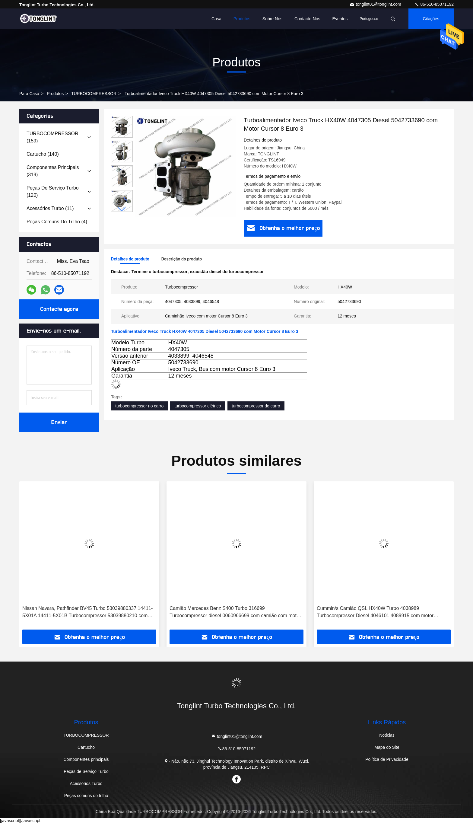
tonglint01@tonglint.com (376, 4)
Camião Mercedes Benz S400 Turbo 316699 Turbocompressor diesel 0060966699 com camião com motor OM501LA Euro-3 (235, 612)
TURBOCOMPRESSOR (93, 93)
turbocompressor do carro (256, 406)
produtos (55, 93)
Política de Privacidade (386, 759)
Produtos (241, 18)
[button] (122, 209)
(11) (50, 208)
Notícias (387, 735)
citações (431, 18)
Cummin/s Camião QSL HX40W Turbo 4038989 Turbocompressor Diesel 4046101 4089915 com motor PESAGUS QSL (375, 612)
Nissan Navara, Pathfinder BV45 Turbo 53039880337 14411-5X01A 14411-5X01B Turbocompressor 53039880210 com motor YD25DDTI (87, 612)
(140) (43, 154)
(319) (53, 171)
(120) (53, 191)
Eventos (340, 18)
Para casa (29, 93)
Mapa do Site (386, 747)
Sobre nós (272, 18)
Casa (216, 18)
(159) (52, 137)
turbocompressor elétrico (197, 406)
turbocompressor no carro (139, 406)
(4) (57, 221)
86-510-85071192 (434, 4)
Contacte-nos (307, 18)
